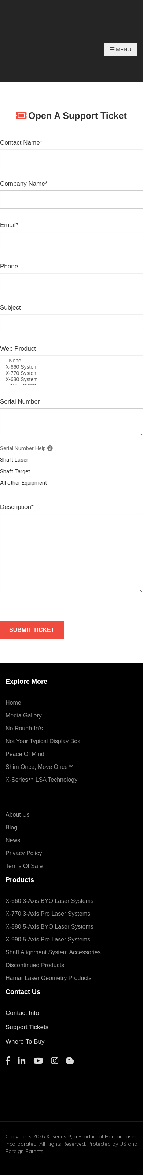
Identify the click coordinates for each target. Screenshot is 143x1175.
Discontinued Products (35, 965)
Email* (9, 224)
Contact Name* (21, 142)
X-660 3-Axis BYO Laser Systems (50, 901)
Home (13, 702)
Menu (120, 50)
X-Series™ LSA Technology (41, 780)
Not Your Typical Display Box (43, 741)
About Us (18, 814)
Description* (17, 506)
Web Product (18, 348)
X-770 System (71, 373)
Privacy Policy (24, 853)
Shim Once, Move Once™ (40, 767)
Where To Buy (25, 1041)
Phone (9, 266)
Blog (11, 827)
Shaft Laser (14, 459)
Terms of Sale (24, 866)
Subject (10, 307)
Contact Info (22, 1012)
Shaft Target (15, 471)
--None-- (71, 361)
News (13, 840)
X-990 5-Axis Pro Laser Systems (48, 939)
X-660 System (71, 367)
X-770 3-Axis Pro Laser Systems (48, 914)
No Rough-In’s (24, 728)
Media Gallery (24, 715)
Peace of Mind (25, 754)
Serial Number (20, 401)
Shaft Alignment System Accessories (53, 952)
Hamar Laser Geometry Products (49, 978)
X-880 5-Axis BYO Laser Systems (50, 926)
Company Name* (23, 183)
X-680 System (71, 379)
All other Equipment (23, 483)
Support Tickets (27, 1027)
